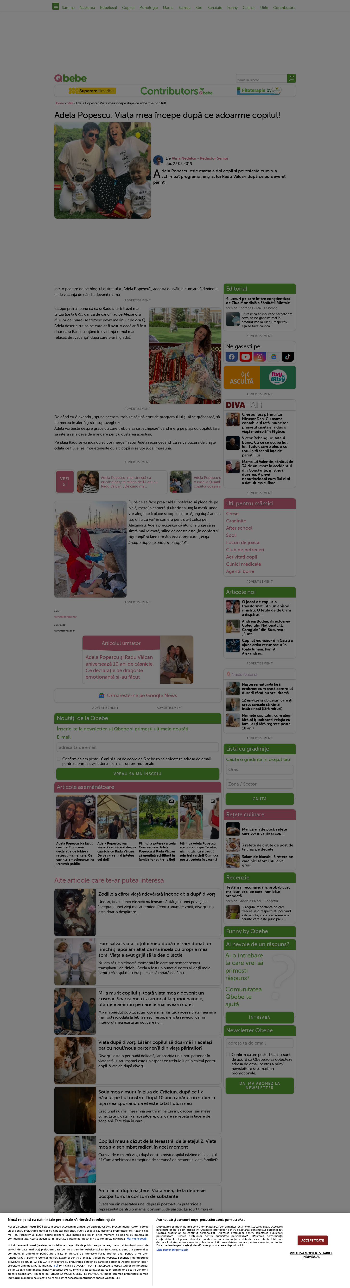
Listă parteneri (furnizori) (172, 1249)
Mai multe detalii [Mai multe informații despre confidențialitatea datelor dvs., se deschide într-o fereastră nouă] (137, 1238)
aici (55, 1265)
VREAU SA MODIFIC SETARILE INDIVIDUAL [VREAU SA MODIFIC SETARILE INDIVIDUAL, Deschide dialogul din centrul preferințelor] (311, 1255)
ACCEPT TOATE (312, 1240)
